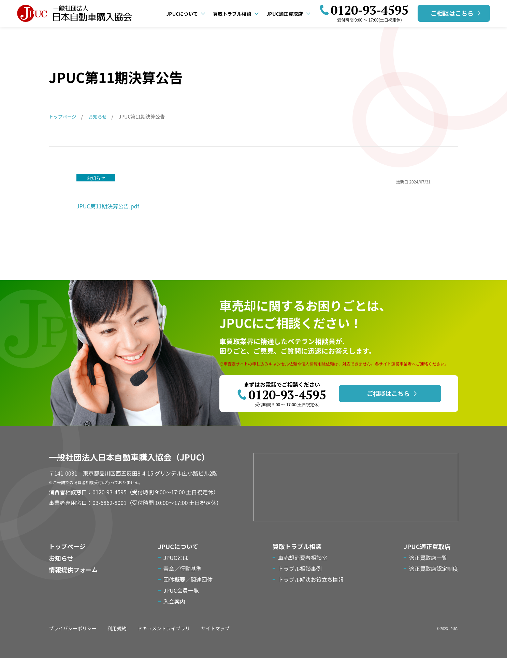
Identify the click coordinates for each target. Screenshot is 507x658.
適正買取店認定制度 (433, 568)
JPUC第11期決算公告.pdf (107, 206)
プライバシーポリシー (73, 628)
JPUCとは (175, 557)
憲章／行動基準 (182, 568)
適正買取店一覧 (428, 557)
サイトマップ (215, 628)
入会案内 (174, 601)
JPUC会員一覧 (181, 590)
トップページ (67, 546)
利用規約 (117, 628)
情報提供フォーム (73, 569)
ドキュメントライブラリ (163, 628)
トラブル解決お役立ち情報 (311, 579)
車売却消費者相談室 (302, 557)
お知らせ (61, 557)
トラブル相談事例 (300, 568)
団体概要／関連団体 (188, 579)
